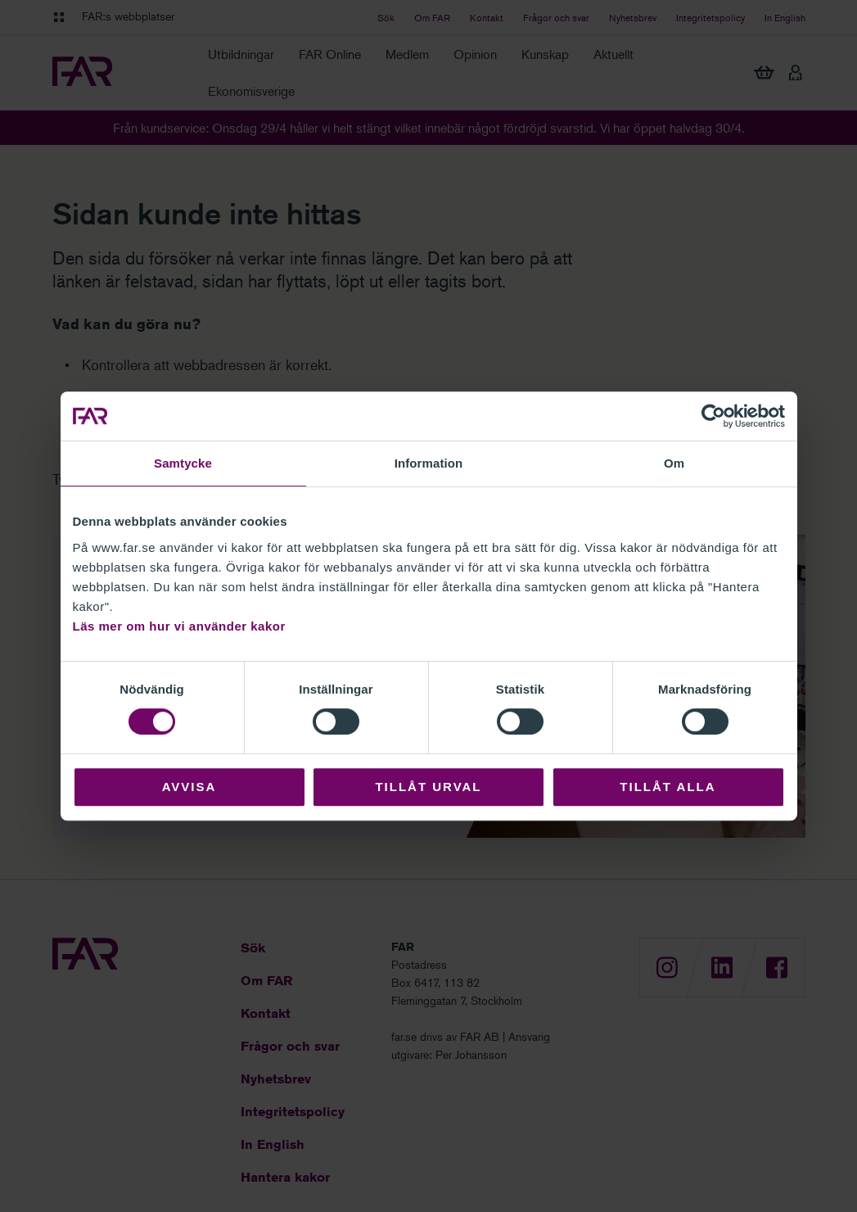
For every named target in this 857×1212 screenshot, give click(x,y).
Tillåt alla (667, 787)
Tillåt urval (428, 787)
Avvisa (189, 787)
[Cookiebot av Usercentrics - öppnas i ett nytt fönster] (713, 416)
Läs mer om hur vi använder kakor (179, 626)
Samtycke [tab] (183, 463)
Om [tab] (674, 463)
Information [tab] (429, 463)
